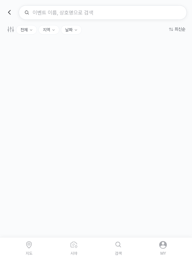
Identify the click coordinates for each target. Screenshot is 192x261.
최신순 (180, 29)
